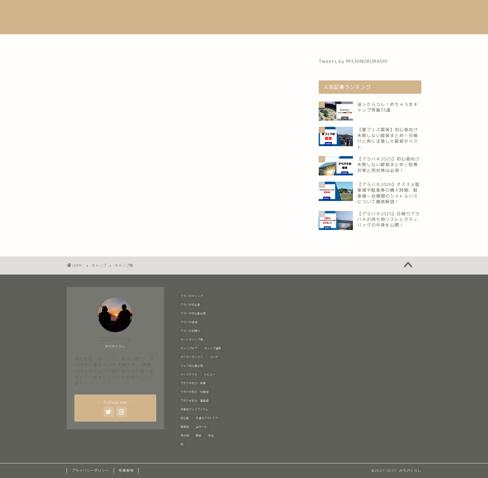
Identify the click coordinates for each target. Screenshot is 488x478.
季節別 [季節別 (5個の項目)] (185, 427)
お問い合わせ (346, 42)
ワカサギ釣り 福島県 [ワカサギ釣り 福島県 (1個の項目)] (195, 401)
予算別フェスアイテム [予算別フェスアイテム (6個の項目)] (195, 409)
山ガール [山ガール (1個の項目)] (201, 427)
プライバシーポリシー (90, 470)
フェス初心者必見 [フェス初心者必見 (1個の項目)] (192, 366)
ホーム (134, 42)
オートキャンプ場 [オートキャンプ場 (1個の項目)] (192, 340)
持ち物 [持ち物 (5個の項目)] (185, 435)
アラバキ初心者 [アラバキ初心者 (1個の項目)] (190, 305)
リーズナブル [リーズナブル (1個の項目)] (189, 374)
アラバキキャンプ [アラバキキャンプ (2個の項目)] (192, 296)
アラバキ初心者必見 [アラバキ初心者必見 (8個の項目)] (193, 313)
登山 (278, 42)
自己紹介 (168, 42)
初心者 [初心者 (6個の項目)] (185, 418)
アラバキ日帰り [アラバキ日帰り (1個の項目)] (190, 331)
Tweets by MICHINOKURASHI (353, 61)
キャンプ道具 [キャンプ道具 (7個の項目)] (212, 348)
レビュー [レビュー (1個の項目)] (209, 374)
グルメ (307, 42)
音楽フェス (207, 42)
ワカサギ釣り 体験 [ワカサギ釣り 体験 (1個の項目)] (193, 383)
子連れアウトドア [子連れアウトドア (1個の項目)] (207, 418)
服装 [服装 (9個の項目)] (198, 435)
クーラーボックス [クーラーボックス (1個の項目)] (192, 357)
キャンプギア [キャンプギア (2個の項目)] (189, 348)
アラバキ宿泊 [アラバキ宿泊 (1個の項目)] (189, 322)
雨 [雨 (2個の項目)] (182, 444)
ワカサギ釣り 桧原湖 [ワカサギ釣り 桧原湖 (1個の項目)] (195, 392)
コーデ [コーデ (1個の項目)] (214, 357)
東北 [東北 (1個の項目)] (211, 435)
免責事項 (126, 470)
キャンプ (246, 42)
